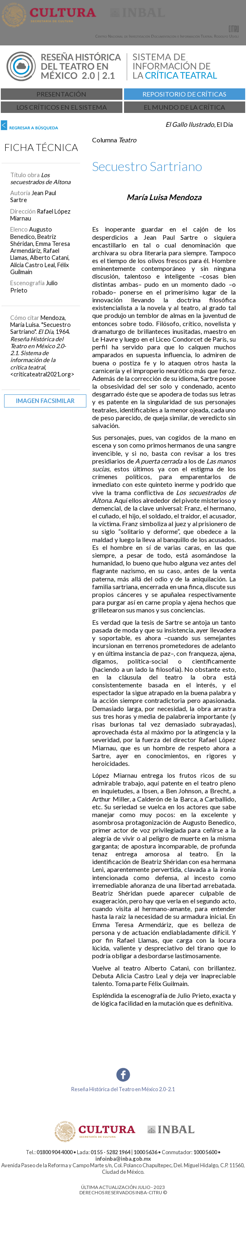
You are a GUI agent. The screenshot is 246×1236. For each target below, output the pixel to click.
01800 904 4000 (54, 1152)
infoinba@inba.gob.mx (123, 1158)
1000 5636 (145, 1152)
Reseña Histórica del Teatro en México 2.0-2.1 (123, 1089)
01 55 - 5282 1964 (110, 1152)
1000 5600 (205, 1152)
